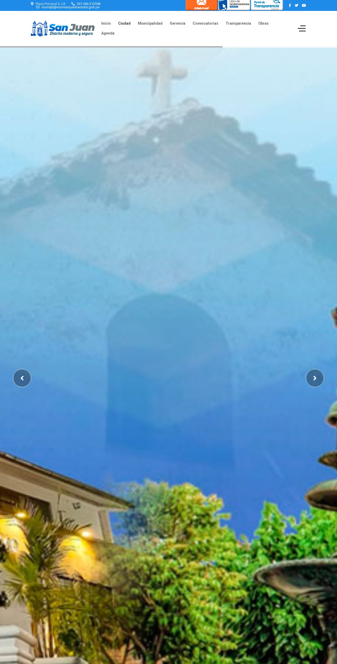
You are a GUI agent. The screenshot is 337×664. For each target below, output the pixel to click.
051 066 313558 (88, 4)
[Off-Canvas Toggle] (302, 28)
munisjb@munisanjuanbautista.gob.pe (70, 7)
